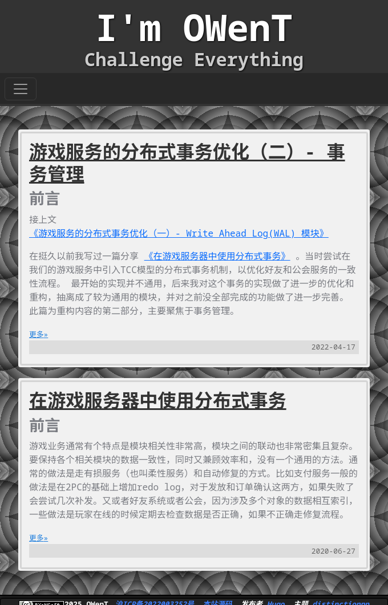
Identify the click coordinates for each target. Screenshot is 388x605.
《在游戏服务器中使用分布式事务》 (217, 256)
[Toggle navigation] (21, 89)
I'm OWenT (194, 27)
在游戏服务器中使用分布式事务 (157, 400)
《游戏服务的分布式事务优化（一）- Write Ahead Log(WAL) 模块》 (179, 233)
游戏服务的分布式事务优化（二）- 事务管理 (187, 162)
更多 (36, 334)
